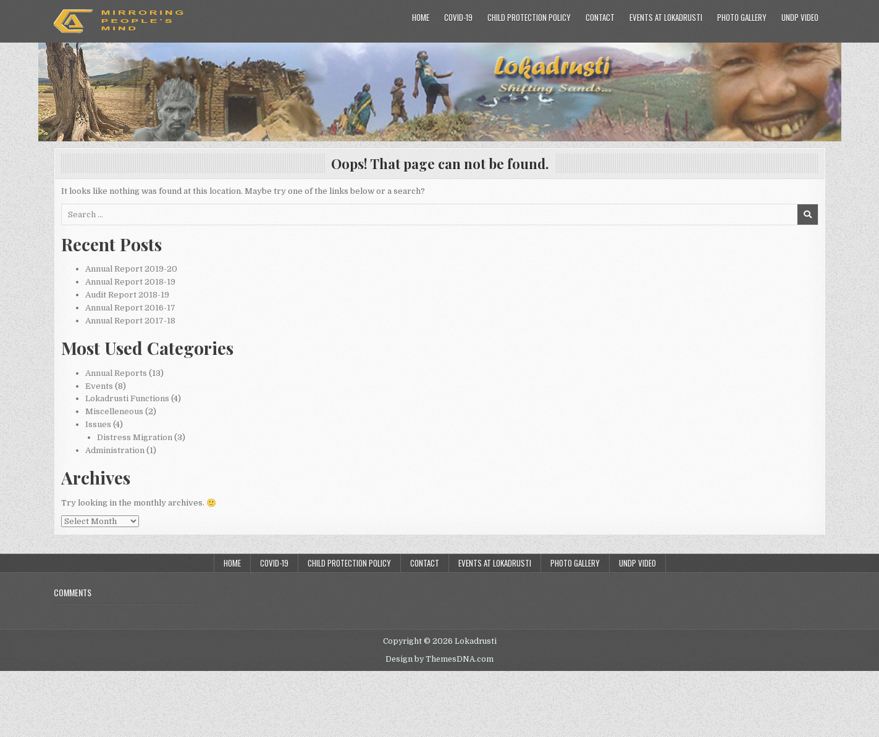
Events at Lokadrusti (665, 17)
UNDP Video (799, 17)
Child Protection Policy (529, 17)
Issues (98, 424)
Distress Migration (134, 437)
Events (99, 386)
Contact (600, 17)
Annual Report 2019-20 (131, 268)
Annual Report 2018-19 (130, 281)
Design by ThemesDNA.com (439, 659)
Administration (115, 450)
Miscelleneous (114, 411)
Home (420, 17)
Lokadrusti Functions (127, 398)
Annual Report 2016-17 (130, 307)
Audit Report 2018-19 (127, 294)
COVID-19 (458, 17)
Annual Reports (116, 373)
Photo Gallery (742, 17)
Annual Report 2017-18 (130, 320)
